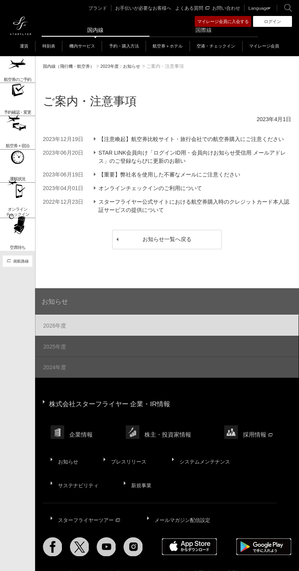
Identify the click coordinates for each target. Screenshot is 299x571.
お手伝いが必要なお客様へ (148, 8)
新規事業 (141, 463)
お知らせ (56, 300)
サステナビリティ (78, 463)
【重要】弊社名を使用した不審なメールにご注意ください (171, 174)
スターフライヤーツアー (90, 493)
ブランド (105, 8)
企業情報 (81, 422)
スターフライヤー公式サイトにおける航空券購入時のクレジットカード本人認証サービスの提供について (195, 206)
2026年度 (53, 324)
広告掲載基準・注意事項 (111, 548)
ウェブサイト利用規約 (188, 544)
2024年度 (53, 363)
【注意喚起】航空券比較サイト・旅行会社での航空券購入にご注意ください (192, 139)
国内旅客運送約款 (61, 548)
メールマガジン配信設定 (185, 493)
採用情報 (258, 422)
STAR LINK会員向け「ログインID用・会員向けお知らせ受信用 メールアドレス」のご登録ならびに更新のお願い (193, 157)
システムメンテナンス (203, 444)
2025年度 (53, 344)
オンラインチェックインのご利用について (152, 188)
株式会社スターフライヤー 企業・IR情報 (113, 397)
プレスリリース (127, 444)
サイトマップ (57, 544)
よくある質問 (194, 8)
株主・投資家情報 (168, 422)
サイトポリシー (92, 544)
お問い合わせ (226, 8)
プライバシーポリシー (137, 544)
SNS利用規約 (231, 544)
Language (256, 8)
